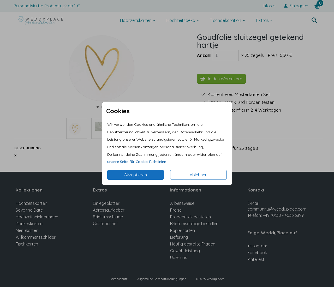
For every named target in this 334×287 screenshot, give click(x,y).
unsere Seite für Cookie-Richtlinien (136, 161)
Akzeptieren (135, 174)
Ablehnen (198, 174)
